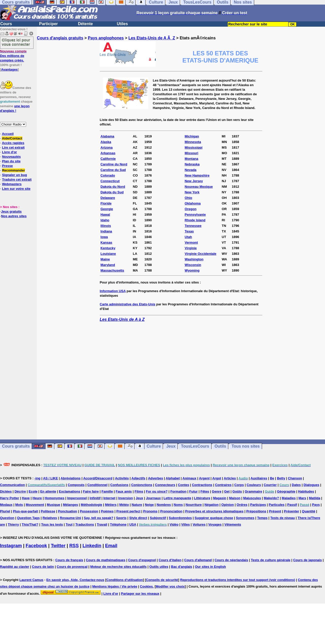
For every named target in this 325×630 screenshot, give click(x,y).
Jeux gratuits (11, 211)
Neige (149, 505)
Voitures (198, 524)
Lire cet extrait (13, 147)
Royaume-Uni (70, 518)
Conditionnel (97, 485)
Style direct (138, 518)
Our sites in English (210, 567)
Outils (220, 446)
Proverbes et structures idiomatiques (214, 511)
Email (111, 545)
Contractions (202, 485)
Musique (53, 505)
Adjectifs (138, 478)
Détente (85, 24)
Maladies (289, 498)
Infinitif (95, 498)
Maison (234, 498)
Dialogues (311, 485)
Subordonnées (180, 518)
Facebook (36, 545)
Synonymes (245, 518)
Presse (7, 166)
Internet (109, 498)
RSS (74, 545)
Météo (124, 505)
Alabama (107, 136)
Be (272, 478)
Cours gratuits (16, 446)
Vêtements (232, 524)
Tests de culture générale (270, 560)
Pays (316, 505)
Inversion (125, 498)
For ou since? (157, 491)
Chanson (295, 478)
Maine (105, 259)
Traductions (84, 524)
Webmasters (12, 184)
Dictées (6, 491)
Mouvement (35, 505)
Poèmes (107, 511)
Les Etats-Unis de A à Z (122, 319)
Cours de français (69, 560)
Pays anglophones (106, 38)
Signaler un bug (14, 175)
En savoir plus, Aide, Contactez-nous (75, 580)
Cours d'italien (170, 560)
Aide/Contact (12, 138)
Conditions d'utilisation (124, 580)
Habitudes (306, 491)
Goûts (237, 491)
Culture (154, 446)
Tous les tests (52, 524)
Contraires (223, 485)
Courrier (270, 485)
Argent (204, 478)
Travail (102, 524)
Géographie (286, 491)
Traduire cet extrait (16, 179)
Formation (178, 491)
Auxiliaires (258, 478)
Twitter (58, 545)
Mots (19, 505)
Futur (193, 491)
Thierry (13, 524)
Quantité (308, 511)
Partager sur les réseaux (140, 593)
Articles (230, 478)
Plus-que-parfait (25, 511)
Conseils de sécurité (162, 580)
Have (26, 498)
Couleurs (254, 485)
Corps (239, 485)
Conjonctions (141, 485)
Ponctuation (67, 511)
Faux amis (124, 491)
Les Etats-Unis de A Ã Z (151, 38)
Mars (302, 498)
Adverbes (155, 478)
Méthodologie (91, 505)
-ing (37, 478)
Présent (275, 511)
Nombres (164, 505)
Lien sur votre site (16, 189)
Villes (185, 524)
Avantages (9, 69)
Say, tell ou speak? (98, 518)
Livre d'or (9, 152)
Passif (292, 505)
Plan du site (11, 161)
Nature (137, 505)
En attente (48, 491)
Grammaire (253, 491)
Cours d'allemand (198, 560)
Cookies (146, 586)
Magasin (219, 498)
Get (227, 491)
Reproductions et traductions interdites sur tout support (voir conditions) (237, 580)
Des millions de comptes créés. (13, 55)
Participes (258, 505)
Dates (296, 485)
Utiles (122, 24)
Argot (216, 478)
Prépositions (256, 511)
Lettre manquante (177, 498)
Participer (48, 24)
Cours (6, 24)
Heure (37, 498)
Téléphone (118, 524)
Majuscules (252, 498)
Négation (211, 505)
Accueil (7, 134)
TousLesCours (195, 446)
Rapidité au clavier (14, 567)
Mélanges (70, 505)
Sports (121, 518)
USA (132, 524)
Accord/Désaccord (97, 478)
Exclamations (69, 491)
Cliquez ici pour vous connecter (16, 42)
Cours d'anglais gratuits (60, 38)
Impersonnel (77, 498)
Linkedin (92, 545)
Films (139, 491)
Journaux (153, 498)
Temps (262, 518)
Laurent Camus (31, 580)
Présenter (291, 511)
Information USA (113, 291)
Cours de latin (43, 567)
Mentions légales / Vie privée (114, 586)
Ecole (33, 491)
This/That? (30, 524)
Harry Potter (9, 498)
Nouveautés (11, 157)
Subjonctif (158, 518)
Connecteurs (165, 485)
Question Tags (28, 518)
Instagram (11, 545)
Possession (89, 511)
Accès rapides (13, 143)
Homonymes (54, 498)
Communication (12, 485)
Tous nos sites (246, 446)
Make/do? (271, 498)
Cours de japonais (307, 560)
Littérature (202, 498)
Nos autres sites (13, 216)
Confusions (119, 485)
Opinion (227, 505)
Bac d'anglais (181, 567)
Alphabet (173, 478)
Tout (69, 524)
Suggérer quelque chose (213, 518)
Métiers (111, 505)
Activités (122, 478)
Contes (183, 485)
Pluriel (5, 511)
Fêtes (204, 491)
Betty (281, 478)
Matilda (314, 498)
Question (7, 518)
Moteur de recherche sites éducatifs (118, 567)
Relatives (49, 518)
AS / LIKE (50, 478)
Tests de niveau (282, 518)
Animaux (190, 478)
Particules (276, 505)
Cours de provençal (72, 567)
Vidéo (174, 524)
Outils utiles (158, 567)
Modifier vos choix (170, 586)
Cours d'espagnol (142, 560)
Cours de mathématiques (105, 560)
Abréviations (71, 478)
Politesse (48, 511)
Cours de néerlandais (231, 560)
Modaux (6, 505)
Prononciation (171, 511)
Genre (216, 491)
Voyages (215, 524)
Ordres (242, 505)
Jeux (170, 446)
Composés (76, 485)
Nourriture (194, 505)
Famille (107, 491)
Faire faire (91, 491)
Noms (178, 505)
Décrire (20, 491)
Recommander (13, 170)
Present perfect (128, 511)
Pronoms (150, 511)
